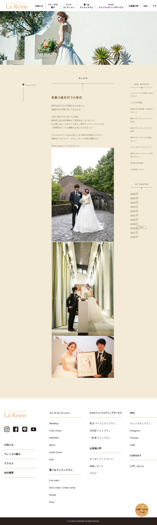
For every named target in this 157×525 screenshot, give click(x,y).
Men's (52, 445)
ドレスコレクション (68, 5)
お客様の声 (133, 6)
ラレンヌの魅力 (53, 5)
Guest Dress (55, 452)
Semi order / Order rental (62, 487)
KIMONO (54, 438)
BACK (141, 227)
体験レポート (97, 466)
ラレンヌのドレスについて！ (141, 147)
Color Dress (55, 430)
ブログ (93, 473)
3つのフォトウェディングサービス (110, 5)
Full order (54, 480)
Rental (52, 495)
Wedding (53, 423)
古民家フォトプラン (100, 430)
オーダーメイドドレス (101, 459)
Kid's (51, 459)
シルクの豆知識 (136, 103)
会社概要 (9, 472)
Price (52, 502)
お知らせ (39, 6)
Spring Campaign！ (137, 163)
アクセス (9, 463)
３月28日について (137, 169)
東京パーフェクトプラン (102, 423)
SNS (145, 6)
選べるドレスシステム (86, 5)
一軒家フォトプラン (100, 438)
